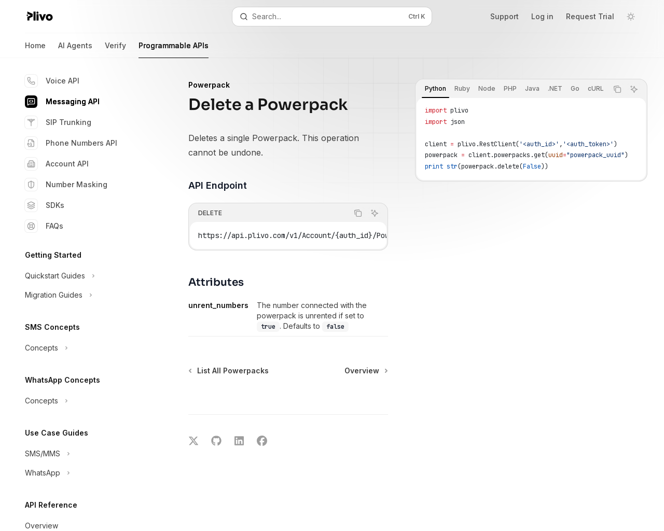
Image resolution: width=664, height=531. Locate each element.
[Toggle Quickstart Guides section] (83, 276)
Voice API (52, 81)
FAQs (44, 226)
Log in (542, 16)
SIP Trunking (58, 122)
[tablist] (511, 89)
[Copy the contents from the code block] (617, 89)
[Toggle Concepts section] (83, 348)
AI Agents (75, 49)
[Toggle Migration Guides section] (83, 295)
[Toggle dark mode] (630, 16)
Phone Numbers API (71, 143)
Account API (57, 164)
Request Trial (590, 16)
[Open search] (332, 16)
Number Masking (66, 184)
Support (504, 16)
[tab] (435, 88)
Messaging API (62, 101)
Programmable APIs (174, 49)
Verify (115, 49)
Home (35, 49)
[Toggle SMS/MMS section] (83, 453)
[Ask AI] (634, 89)
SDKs (44, 205)
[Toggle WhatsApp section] (83, 473)
